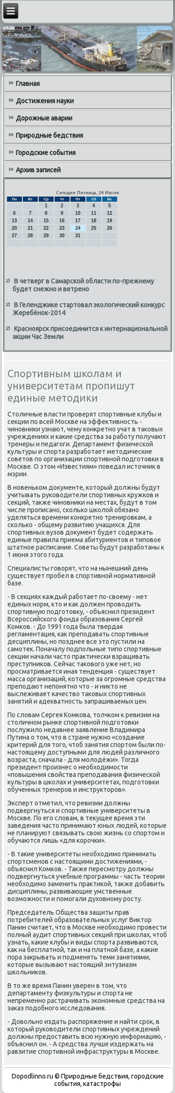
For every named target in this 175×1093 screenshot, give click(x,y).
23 (61, 228)
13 (14, 220)
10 (77, 213)
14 (30, 220)
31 (77, 235)
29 (46, 235)
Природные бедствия (49, 135)
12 (109, 213)
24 (77, 228)
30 (61, 235)
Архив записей (38, 170)
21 (30, 228)
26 (109, 228)
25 (93, 228)
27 (14, 235)
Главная (28, 83)
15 (46, 220)
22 (46, 228)
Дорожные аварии (44, 118)
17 (77, 220)
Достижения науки (45, 101)
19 (109, 220)
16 (61, 220)
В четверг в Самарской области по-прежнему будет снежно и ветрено (83, 285)
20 (14, 228)
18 (93, 220)
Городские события (46, 152)
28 (30, 235)
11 (93, 213)
